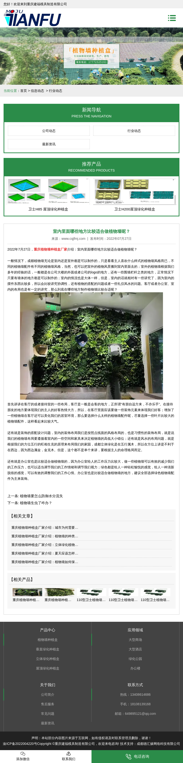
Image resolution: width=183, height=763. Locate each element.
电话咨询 (137, 757)
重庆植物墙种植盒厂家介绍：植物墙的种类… (44, 536)
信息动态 (37, 91)
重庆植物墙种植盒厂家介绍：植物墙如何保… (44, 562)
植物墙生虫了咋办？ (35, 503)
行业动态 (134, 131)
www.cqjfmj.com (73, 238)
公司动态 (49, 131)
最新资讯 (49, 144)
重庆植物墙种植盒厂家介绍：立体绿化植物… (44, 545)
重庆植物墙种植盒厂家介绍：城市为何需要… (44, 527)
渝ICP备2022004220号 (20, 744)
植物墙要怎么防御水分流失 (41, 496)
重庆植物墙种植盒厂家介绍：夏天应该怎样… (44, 553)
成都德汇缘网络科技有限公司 (158, 744)
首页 (23, 91)
